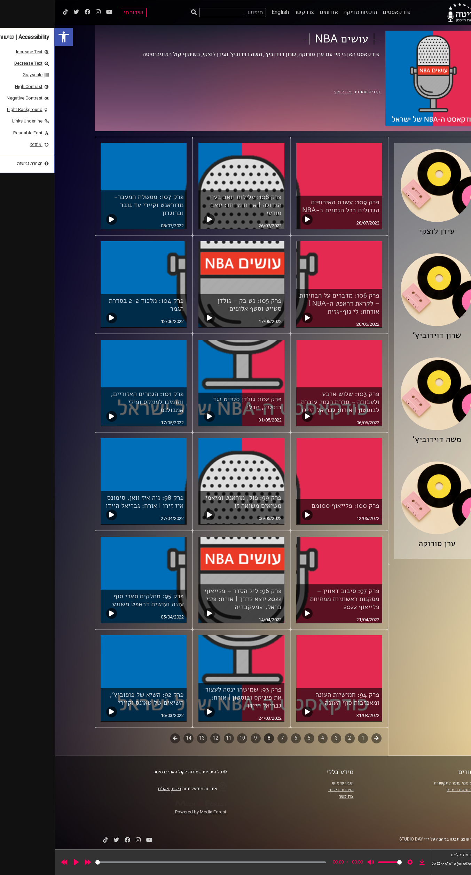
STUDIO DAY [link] (356, 839)
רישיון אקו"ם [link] (114, 789)
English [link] (225, 12)
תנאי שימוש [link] (288, 783)
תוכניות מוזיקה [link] (305, 12)
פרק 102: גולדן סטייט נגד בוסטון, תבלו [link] (192, 403)
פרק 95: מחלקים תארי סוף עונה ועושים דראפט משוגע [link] (93, 600)
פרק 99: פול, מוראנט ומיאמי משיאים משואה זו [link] (189, 501)
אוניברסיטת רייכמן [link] (409, 790)
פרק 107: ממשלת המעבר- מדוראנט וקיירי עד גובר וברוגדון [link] (94, 205)
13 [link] (147, 738)
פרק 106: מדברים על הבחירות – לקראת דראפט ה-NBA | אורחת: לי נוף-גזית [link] (285, 303)
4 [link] (268, 738)
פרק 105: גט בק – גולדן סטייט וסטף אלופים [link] (195, 304)
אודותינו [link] (274, 12)
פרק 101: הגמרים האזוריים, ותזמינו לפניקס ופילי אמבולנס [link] (92, 402)
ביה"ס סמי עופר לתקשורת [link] (402, 783)
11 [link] (174, 738)
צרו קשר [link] (249, 12)
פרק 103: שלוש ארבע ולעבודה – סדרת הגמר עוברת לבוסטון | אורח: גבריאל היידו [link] (285, 402)
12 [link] (161, 738)
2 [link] (294, 738)
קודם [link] (322, 738)
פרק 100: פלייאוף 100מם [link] (291, 505)
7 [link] (227, 738)
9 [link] (200, 738)
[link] (9, 37)
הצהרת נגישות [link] (286, 790)
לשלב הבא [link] (121, 738)
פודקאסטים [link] (342, 12)
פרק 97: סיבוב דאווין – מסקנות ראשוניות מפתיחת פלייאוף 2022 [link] (289, 599)
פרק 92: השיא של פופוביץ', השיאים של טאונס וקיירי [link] (92, 698)
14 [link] (134, 738)
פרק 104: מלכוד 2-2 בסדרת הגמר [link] (91, 304)
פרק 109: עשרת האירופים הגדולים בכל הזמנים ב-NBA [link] (286, 206)
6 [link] (241, 738)
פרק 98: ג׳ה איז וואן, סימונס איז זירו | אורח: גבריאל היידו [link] (90, 501)
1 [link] (308, 738)
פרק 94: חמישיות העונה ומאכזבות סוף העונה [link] (293, 698)
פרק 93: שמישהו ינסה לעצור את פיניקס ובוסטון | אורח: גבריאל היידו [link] (188, 697)
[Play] (21, 862)
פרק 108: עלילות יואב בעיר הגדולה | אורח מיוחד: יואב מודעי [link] (190, 205)
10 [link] (187, 738)
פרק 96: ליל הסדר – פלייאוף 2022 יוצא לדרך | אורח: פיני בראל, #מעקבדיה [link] (188, 599)
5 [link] (254, 738)
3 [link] (281, 738)
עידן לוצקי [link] (288, 92)
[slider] (156, 862)
